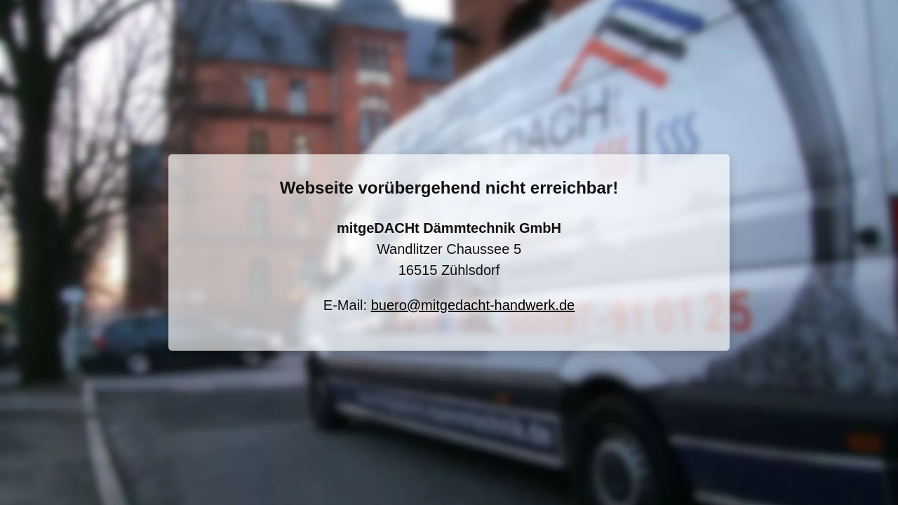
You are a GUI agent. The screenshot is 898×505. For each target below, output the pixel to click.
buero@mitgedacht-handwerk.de (473, 305)
